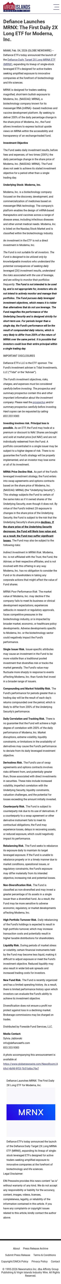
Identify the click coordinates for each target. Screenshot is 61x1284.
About (16, 1248)
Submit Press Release (17, 1255)
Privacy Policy (40, 1261)
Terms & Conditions (44, 1255)
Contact (55, 1261)
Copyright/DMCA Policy (14, 1261)
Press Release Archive (35, 1248)
